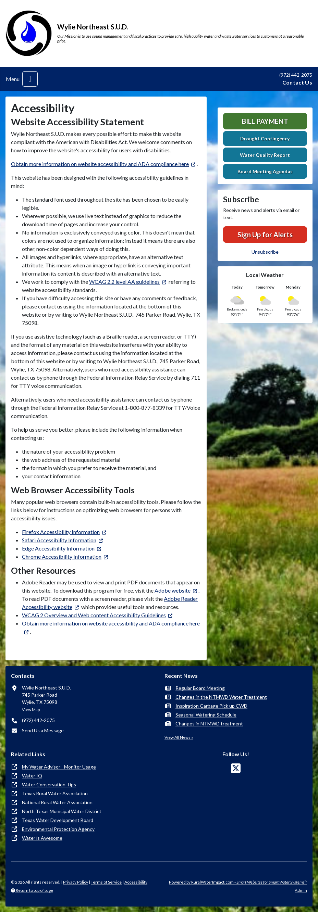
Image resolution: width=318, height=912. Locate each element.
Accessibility (135, 882)
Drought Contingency (265, 138)
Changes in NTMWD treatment (209, 723)
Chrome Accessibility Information (61, 556)
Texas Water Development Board (57, 820)
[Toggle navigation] (30, 79)
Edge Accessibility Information (58, 548)
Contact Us (297, 82)
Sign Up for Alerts (265, 234)
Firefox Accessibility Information (61, 532)
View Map (31, 709)
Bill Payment (265, 121)
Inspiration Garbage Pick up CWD (211, 706)
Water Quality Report (265, 155)
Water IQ (32, 775)
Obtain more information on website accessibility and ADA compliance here (100, 164)
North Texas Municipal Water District (61, 811)
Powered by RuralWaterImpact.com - (238, 882)
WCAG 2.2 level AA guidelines (124, 281)
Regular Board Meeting (200, 688)
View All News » (178, 737)
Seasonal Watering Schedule (205, 715)
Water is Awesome (42, 838)
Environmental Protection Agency (58, 829)
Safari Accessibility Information (59, 540)
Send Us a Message (43, 730)
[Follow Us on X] (236, 768)
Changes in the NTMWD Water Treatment (221, 697)
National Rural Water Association (57, 802)
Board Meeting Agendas (265, 171)
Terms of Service (106, 882)
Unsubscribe (265, 252)
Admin (301, 890)
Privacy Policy (75, 882)
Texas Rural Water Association (55, 793)
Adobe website (173, 590)
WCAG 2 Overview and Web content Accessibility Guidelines (94, 615)
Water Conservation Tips (49, 784)
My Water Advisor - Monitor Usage (59, 767)
